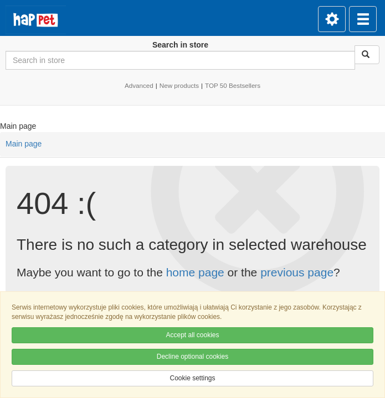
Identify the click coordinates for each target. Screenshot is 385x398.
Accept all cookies (192, 335)
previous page (296, 272)
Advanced (139, 85)
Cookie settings (192, 378)
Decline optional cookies (192, 356)
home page (195, 272)
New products (179, 85)
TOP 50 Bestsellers (232, 85)
